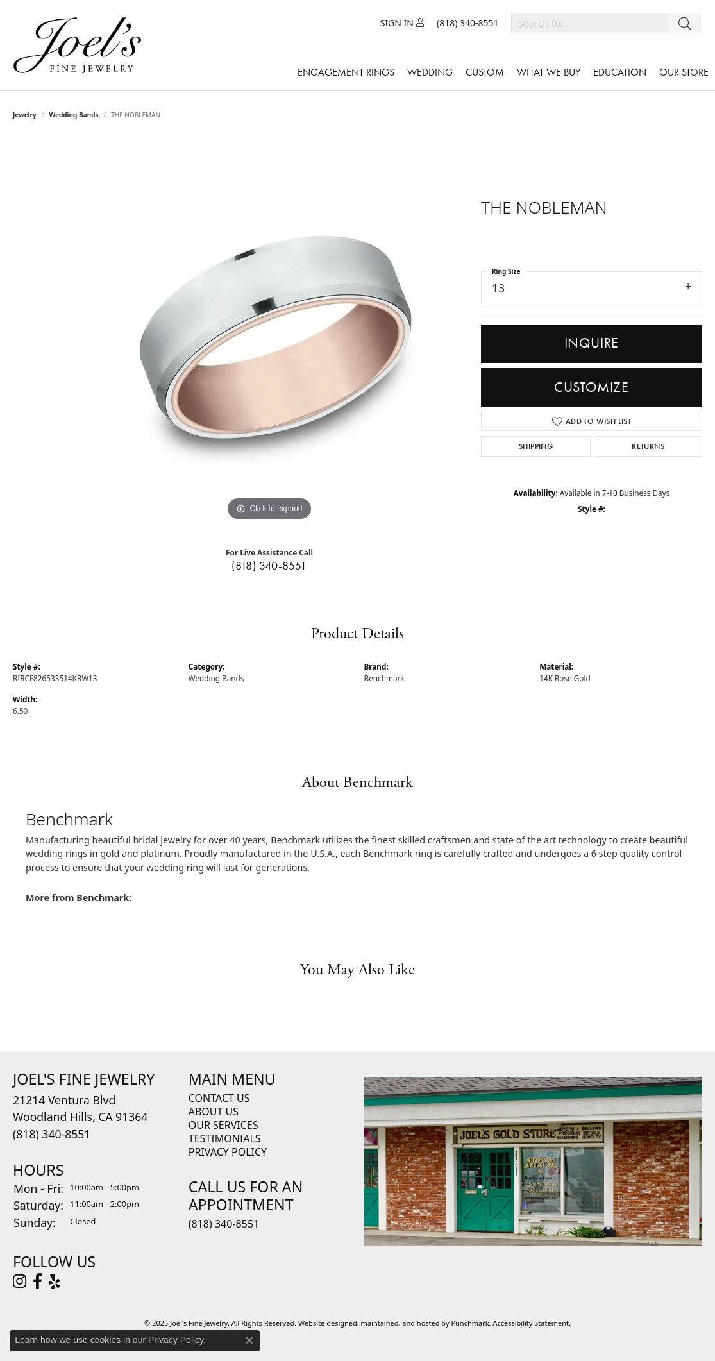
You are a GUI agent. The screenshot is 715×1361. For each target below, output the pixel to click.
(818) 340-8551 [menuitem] (224, 1223)
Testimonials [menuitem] (225, 1138)
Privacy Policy (175, 1340)
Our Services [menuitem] (223, 1125)
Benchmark (384, 678)
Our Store (684, 72)
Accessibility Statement (530, 1323)
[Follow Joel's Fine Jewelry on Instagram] (19, 1281)
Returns (648, 446)
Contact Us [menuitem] (219, 1098)
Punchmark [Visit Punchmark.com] (470, 1323)
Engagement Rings (346, 72)
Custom (485, 72)
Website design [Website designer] (323, 1323)
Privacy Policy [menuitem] (228, 1152)
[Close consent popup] (249, 1340)
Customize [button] (591, 387)
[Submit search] (685, 23)
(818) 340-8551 (269, 566)
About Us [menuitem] (214, 1111)
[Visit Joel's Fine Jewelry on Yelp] (54, 1281)
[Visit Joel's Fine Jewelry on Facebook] (37, 1281)
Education (619, 72)
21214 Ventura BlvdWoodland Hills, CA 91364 (80, 1117)
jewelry (25, 114)
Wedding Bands (74, 114)
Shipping (536, 446)
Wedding (430, 72)
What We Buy (548, 72)
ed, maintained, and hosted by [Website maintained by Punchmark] (400, 1323)
